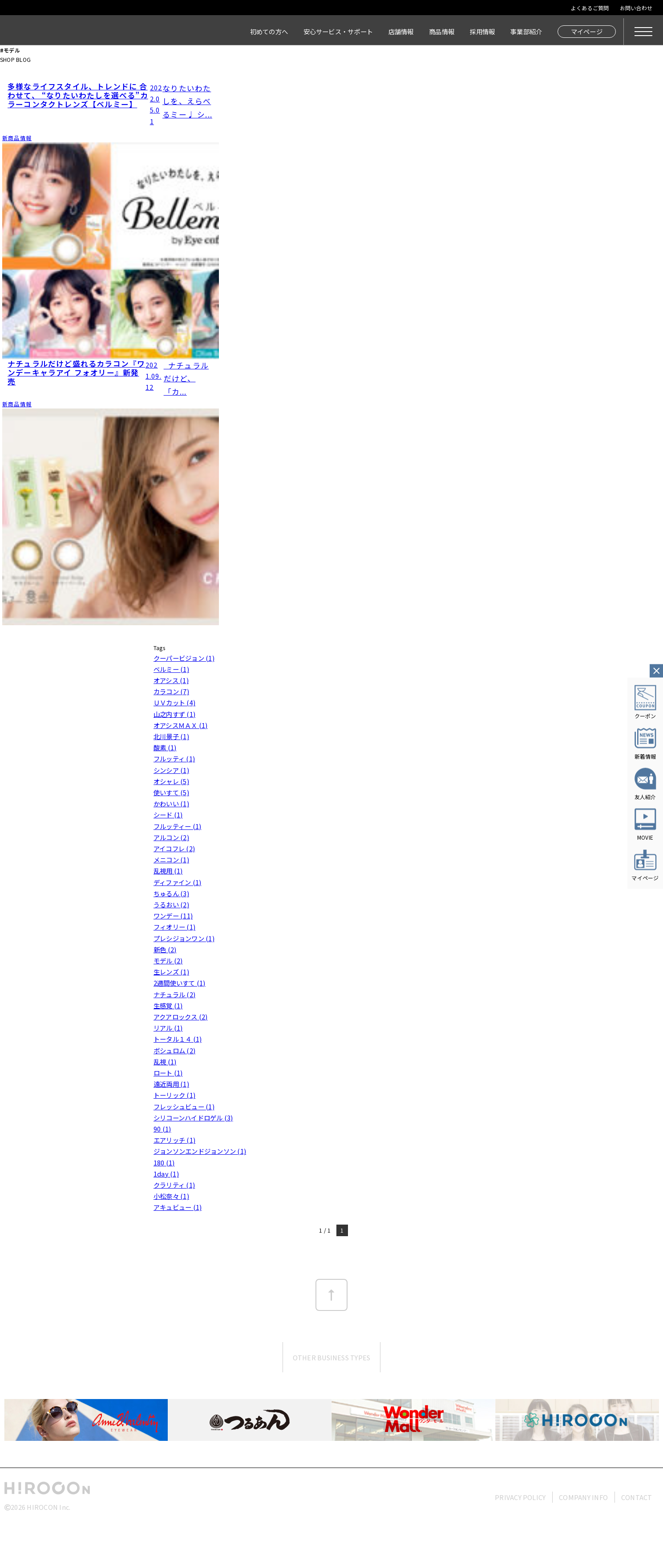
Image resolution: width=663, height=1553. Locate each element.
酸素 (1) (165, 747)
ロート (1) (168, 1072)
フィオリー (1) (174, 926)
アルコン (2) (171, 837)
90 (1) (162, 1128)
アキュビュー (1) (178, 1207)
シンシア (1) (171, 770)
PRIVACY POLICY (520, 1497)
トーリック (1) (174, 1095)
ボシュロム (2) (174, 1050)
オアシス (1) (171, 680)
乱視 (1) (165, 1061)
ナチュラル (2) (174, 994)
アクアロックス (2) (181, 1016)
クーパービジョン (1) (184, 658)
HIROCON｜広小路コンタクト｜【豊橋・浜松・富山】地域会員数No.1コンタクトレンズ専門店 (81, 31)
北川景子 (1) (171, 736)
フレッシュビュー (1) (184, 1106)
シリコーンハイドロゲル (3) (193, 1117)
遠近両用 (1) (171, 1083)
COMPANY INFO (583, 1497)
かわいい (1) (171, 803)
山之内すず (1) (174, 714)
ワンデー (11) (173, 915)
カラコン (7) (171, 691)
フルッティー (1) (177, 826)
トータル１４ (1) (178, 1038)
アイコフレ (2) (174, 848)
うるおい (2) (171, 904)
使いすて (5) (171, 792)
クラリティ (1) (174, 1184)
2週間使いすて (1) (180, 982)
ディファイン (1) (177, 882)
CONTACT (636, 1497)
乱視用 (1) (168, 870)
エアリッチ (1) (174, 1140)
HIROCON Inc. (48, 1507)
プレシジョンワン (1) (184, 938)
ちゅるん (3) (171, 893)
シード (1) (168, 814)
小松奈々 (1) (171, 1196)
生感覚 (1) (168, 1005)
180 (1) (164, 1162)
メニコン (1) (171, 859)
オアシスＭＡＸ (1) (181, 725)
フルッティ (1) (174, 758)
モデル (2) (168, 960)
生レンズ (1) (171, 971)
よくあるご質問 (590, 8)
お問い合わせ (636, 8)
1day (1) (166, 1173)
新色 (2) (165, 949)
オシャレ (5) (171, 781)
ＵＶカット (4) (174, 702)
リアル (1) (168, 1027)
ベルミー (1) (171, 669)
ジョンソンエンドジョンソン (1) (200, 1151)
